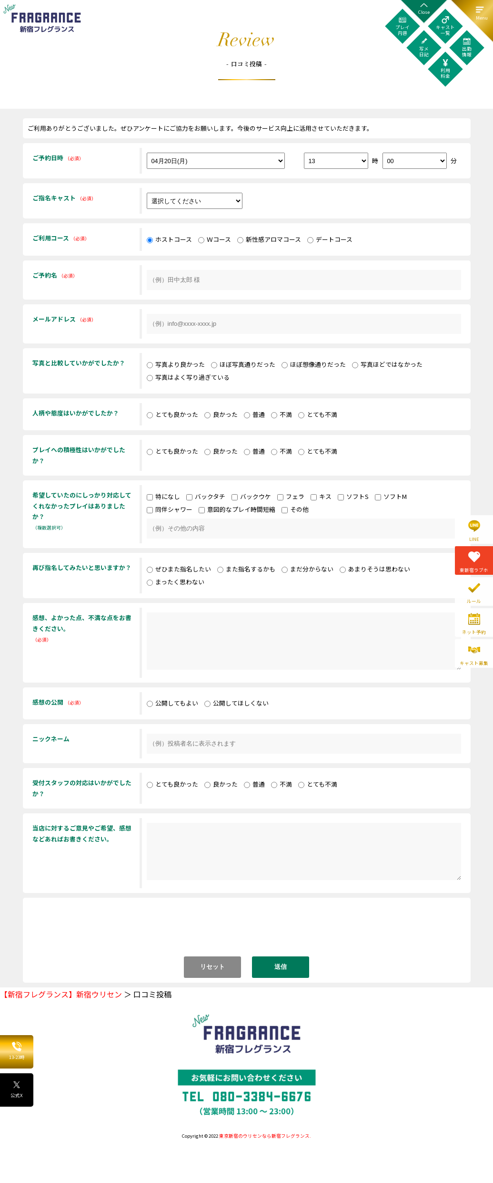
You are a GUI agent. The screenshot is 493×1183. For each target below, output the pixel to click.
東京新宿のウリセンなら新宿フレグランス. (265, 1135)
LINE (474, 539)
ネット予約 (474, 632)
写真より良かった (176, 364)
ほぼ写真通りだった (243, 364)
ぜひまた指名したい (179, 568)
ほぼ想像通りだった (314, 364)
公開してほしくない (236, 702)
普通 (254, 414)
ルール (474, 601)
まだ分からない (307, 568)
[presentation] (247, 931)
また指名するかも (246, 568)
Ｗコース (214, 239)
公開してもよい (172, 702)
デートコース (329, 239)
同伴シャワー (169, 509)
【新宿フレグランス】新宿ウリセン (61, 994)
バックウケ (251, 496)
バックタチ (205, 496)
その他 (295, 509)
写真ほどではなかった (387, 364)
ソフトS (353, 496)
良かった (221, 414)
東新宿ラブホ (474, 570)
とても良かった (172, 414)
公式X (16, 1089)
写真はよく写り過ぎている (188, 377)
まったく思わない (175, 581)
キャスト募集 (474, 663)
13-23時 (17, 1051)
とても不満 (317, 414)
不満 (281, 414)
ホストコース (169, 239)
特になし (163, 496)
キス (321, 496)
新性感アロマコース (269, 239)
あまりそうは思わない (375, 568)
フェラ (290, 496)
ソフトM (391, 496)
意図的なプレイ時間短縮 (237, 509)
